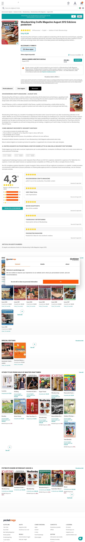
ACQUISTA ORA (78, 60)
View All (81, 372)
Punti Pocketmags (39, 534)
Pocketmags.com (70, 529)
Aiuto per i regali (23, 539)
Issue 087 (66, 302)
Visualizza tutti (79, 340)
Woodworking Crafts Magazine (38, 12)
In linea (36, 532)
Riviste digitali (38, 537)
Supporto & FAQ (22, 527)
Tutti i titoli (5, 527)
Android (36, 529)
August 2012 (50, 12)
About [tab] (67, 264)
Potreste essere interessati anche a (17, 468)
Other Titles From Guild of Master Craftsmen (21, 372)
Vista (3, 281)
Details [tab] (42, 264)
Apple (36, 527)
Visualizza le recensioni (12, 208)
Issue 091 (17, 302)
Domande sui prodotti (55, 527)
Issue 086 (4, 327)
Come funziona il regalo (24, 537)
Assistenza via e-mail (24, 529)
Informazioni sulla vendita (56, 537)
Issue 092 (4, 302)
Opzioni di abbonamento (49, 72)
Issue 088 (54, 302)
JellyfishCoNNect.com (71, 534)
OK (61, 281)
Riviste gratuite (6, 534)
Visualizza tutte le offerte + (52, 77)
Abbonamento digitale (7, 12)
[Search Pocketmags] (3, 8)
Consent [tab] (17, 264)
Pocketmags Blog (7, 537)
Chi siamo (68, 527)
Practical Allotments (19, 360)
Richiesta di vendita (54, 539)
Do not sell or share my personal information (24, 281)
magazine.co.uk (69, 532)
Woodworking (26, 12)
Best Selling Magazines (8, 532)
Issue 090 (29, 302)
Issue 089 (42, 302)
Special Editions (8, 340)
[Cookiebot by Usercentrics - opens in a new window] (71, 259)
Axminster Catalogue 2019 (7, 361)
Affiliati (52, 529)
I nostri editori (6, 539)
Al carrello (7, 306)
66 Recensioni (36, 30)
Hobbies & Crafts (17, 12)
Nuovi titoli (5, 529)
